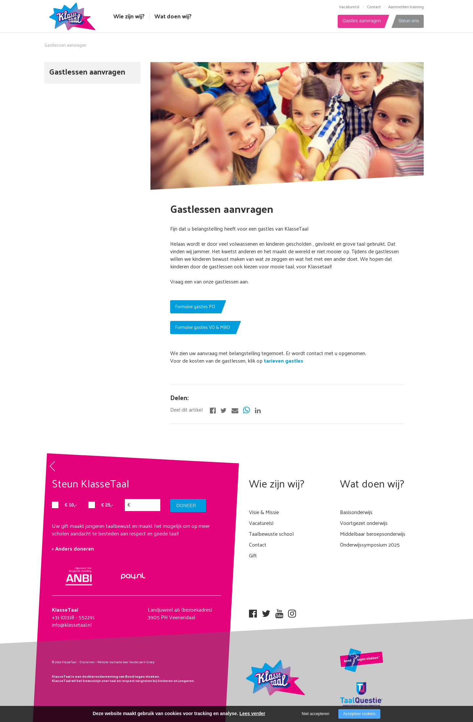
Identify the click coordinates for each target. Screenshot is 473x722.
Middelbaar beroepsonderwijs (372, 533)
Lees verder (252, 713)
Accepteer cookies (359, 713)
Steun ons (408, 21)
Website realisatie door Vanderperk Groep (125, 662)
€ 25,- (107, 505)
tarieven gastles (282, 360)
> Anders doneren (73, 548)
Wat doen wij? (172, 16)
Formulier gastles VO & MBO (202, 327)
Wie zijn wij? (129, 16)
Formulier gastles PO (195, 306)
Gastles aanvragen (359, 21)
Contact (374, 6)
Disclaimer (87, 662)
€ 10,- (71, 505)
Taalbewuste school (271, 533)
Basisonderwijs (356, 512)
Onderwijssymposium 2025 (370, 544)
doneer (186, 505)
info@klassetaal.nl (72, 624)
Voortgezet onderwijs (364, 523)
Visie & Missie (264, 512)
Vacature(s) (349, 6)
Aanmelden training (406, 6)
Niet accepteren (315, 713)
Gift (253, 555)
